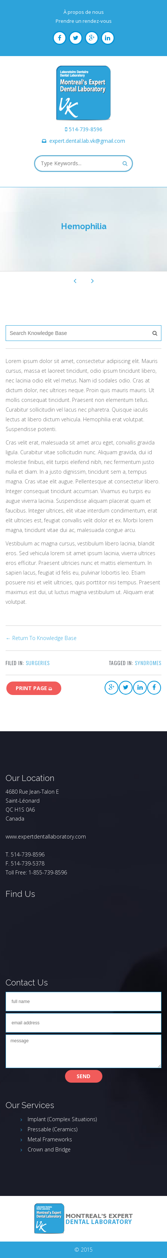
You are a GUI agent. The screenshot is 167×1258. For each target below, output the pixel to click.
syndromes (148, 663)
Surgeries (38, 663)
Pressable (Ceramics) (52, 1129)
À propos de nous (84, 12)
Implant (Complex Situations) (62, 1119)
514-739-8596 (85, 129)
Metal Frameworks (50, 1139)
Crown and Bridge (49, 1149)
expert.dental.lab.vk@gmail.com (87, 140)
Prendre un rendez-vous (84, 21)
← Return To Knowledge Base (41, 638)
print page (34, 688)
